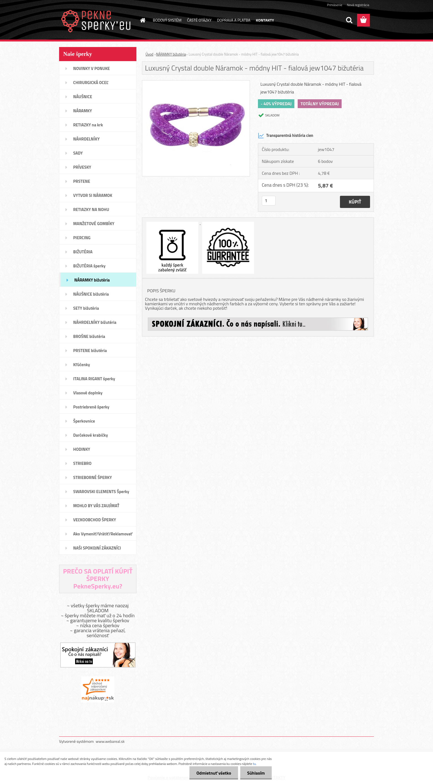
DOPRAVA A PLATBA (233, 20)
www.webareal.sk (110, 741)
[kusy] (269, 200)
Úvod (149, 54)
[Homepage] (142, 20)
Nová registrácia (358, 4)
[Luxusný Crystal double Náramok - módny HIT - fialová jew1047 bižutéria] (196, 82)
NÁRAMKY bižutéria (171, 54)
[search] (349, 20)
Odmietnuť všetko (213, 773)
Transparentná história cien (285, 135)
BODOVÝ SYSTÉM (167, 20)
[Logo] (97, 20)
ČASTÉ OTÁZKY (199, 20)
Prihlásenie (334, 4)
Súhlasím (256, 773)
